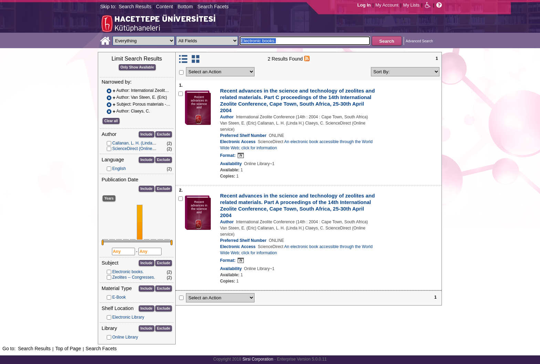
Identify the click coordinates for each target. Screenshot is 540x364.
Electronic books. (128, 271)
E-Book (119, 297)
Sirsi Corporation (257, 359)
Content (164, 6)
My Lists (411, 5)
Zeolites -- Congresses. (133, 277)
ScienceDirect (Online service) (140, 148)
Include (147, 134)
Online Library (125, 337)
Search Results (135, 6)
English (119, 168)
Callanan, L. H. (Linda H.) (135, 143)
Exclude (163, 134)
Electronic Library (128, 317)
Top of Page (68, 348)
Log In (364, 5)
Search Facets (212, 6)
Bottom (185, 6)
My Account (386, 5)
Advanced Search (419, 41)
